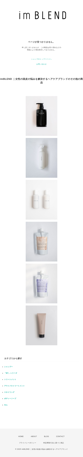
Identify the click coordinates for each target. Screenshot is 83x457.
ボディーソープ (10, 398)
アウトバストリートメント (14, 386)
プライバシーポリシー (27, 443)
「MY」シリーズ (10, 373)
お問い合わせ (41, 64)
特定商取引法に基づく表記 (53, 443)
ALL (6, 405)
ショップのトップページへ (41, 59)
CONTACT (60, 436)
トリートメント (10, 379)
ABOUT (34, 436)
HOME (21, 436)
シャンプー (8, 367)
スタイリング (9, 392)
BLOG (46, 436)
